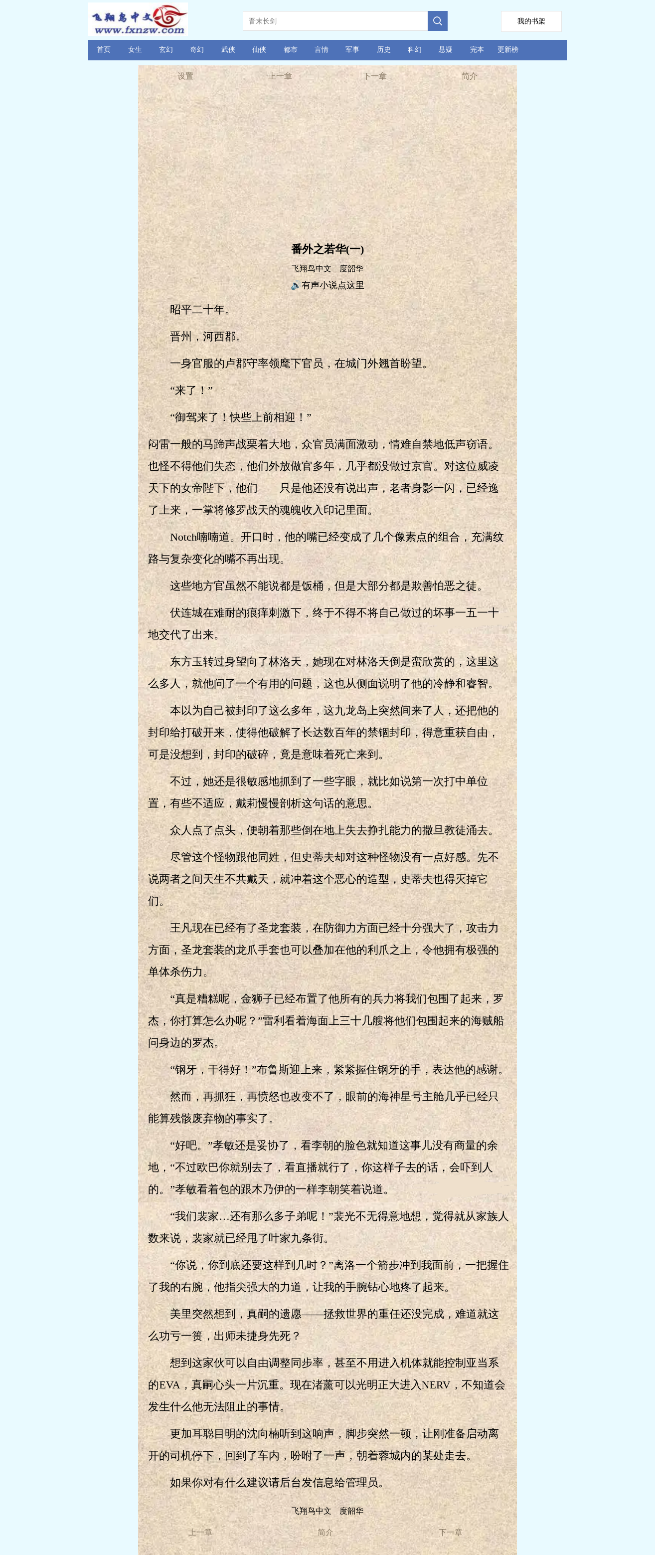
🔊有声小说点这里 (327, 285)
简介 (470, 76)
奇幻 (197, 49)
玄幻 (166, 49)
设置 (185, 76)
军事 (352, 49)
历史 (384, 49)
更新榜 (507, 49)
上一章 (280, 76)
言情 (321, 49)
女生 (135, 49)
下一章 (375, 76)
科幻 (415, 49)
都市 (291, 49)
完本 (477, 49)
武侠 (228, 49)
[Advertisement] (327, 164)
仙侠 (259, 49)
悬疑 (446, 49)
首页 (104, 49)
